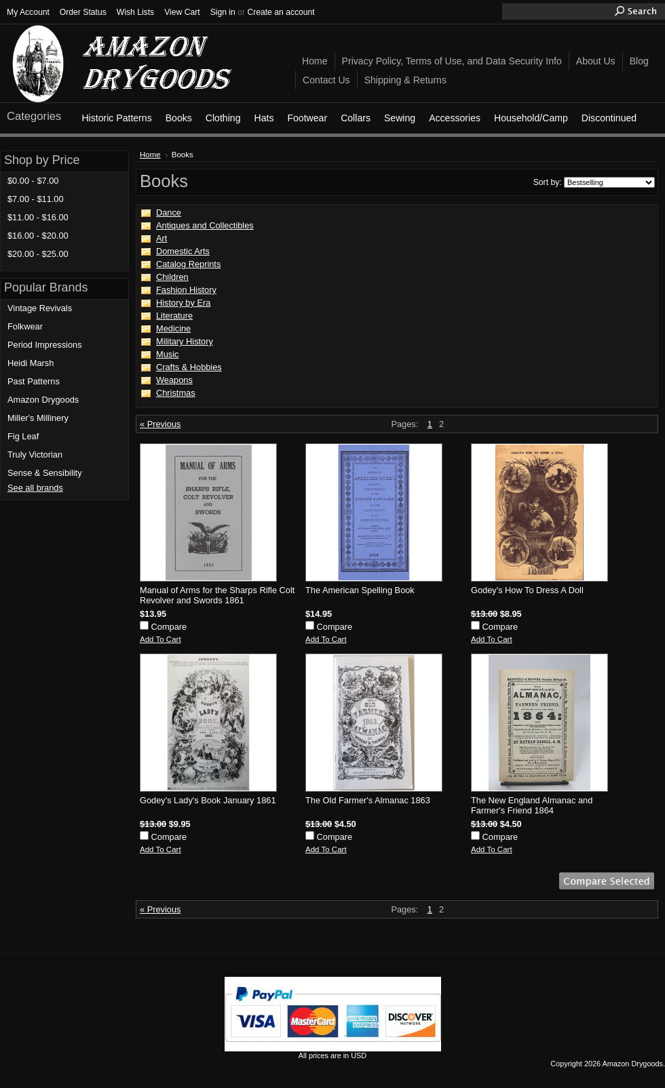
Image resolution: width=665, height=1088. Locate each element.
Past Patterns (33, 381)
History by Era (183, 303)
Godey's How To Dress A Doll (527, 590)
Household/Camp (531, 118)
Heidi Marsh (30, 363)
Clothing (223, 118)
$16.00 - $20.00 (38, 235)
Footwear (307, 118)
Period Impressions (44, 345)
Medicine (173, 328)
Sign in (222, 12)
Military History (184, 341)
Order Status (83, 12)
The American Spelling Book (360, 590)
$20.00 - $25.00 (38, 254)
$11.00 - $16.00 (38, 217)
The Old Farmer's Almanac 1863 (367, 800)
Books (179, 118)
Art (161, 238)
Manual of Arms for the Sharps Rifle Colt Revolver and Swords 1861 (217, 595)
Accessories (454, 118)
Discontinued (609, 118)
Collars (355, 118)
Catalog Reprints (188, 264)
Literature (174, 315)
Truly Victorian (34, 454)
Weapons (174, 380)
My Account (28, 12)
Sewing (399, 118)
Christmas (175, 393)
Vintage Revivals (39, 308)
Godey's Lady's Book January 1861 (208, 800)
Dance (168, 212)
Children (172, 277)
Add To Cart (160, 639)
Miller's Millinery (38, 418)
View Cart (182, 12)
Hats (263, 118)
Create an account (280, 12)
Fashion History (186, 290)
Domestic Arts (183, 251)
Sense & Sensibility (44, 473)
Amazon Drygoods (43, 400)
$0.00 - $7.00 (32, 181)
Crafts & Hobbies (189, 367)
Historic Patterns (116, 118)
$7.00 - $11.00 (35, 199)
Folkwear (25, 326)
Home (150, 154)
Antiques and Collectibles (205, 225)
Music (167, 354)
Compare (169, 627)
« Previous (160, 424)
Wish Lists (135, 12)
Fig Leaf (23, 436)
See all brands (35, 488)
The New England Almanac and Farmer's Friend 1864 (531, 805)
